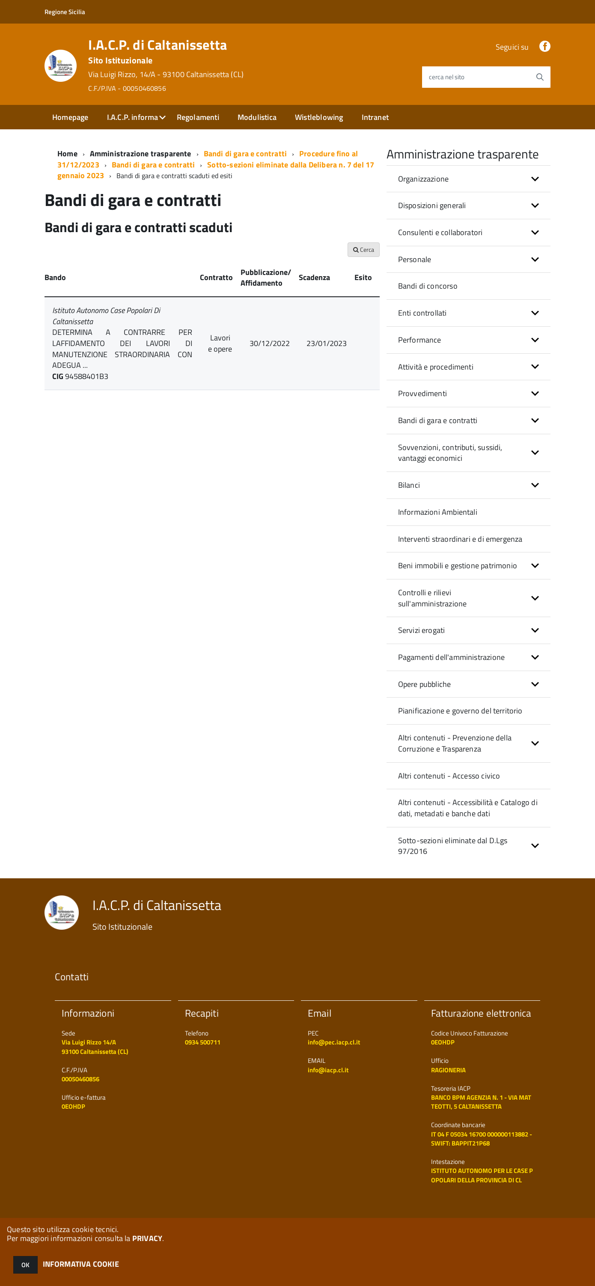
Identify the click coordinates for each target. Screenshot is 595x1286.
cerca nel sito (446, 76)
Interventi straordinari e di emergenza (460, 539)
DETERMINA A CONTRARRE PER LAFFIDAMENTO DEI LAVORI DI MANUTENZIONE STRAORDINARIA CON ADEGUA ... (122, 348)
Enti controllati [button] (422, 313)
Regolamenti (198, 117)
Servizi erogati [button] (421, 630)
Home (67, 153)
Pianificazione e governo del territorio (460, 710)
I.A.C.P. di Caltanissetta (166, 65)
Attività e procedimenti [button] (435, 367)
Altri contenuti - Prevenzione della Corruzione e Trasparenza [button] (455, 743)
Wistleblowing (319, 117)
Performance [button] (419, 340)
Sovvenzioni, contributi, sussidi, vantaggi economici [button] (450, 453)
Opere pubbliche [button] (424, 684)
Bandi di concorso (428, 286)
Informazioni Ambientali (437, 512)
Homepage (70, 117)
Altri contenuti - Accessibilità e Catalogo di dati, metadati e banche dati (468, 808)
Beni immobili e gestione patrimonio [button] (457, 565)
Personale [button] (414, 259)
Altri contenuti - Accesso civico (449, 776)
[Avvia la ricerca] (540, 77)
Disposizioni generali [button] (432, 205)
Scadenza (314, 277)
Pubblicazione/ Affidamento (266, 277)
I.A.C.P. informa (132, 117)
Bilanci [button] (409, 485)
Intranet (375, 117)
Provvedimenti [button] (422, 393)
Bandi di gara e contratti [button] (438, 420)
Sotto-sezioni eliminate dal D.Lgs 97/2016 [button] (453, 846)
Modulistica (257, 117)
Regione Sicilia (65, 12)
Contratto (216, 277)
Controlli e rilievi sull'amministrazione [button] (432, 598)
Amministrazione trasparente (140, 153)
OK (25, 1265)
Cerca (363, 249)
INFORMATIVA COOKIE (81, 1264)
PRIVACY (147, 1238)
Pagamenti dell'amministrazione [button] (451, 657)
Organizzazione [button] (423, 179)
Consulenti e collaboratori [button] (440, 232)
